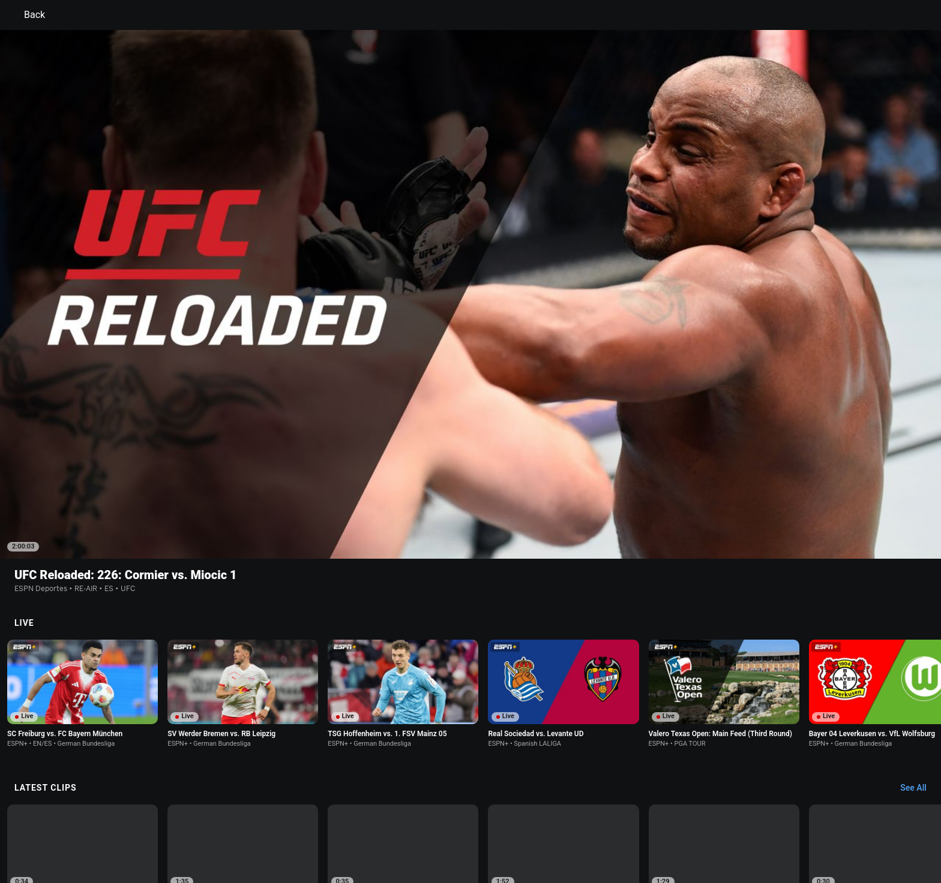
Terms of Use (177, 826)
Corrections (315, 837)
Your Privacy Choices (714, 826)
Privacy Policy (234, 826)
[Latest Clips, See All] (919, 613)
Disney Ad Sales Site (190, 837)
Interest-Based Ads (528, 826)
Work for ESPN (260, 837)
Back (27, 15)
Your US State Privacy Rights (318, 826)
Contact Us (779, 826)
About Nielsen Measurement (619, 826)
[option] (82, 684)
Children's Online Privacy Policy (432, 826)
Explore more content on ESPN (470, 784)
